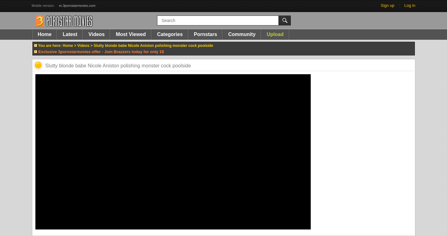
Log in (409, 5)
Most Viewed (131, 34)
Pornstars (205, 34)
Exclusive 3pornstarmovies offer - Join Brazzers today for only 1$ (101, 51)
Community (241, 34)
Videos (96, 34)
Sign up (387, 5)
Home (45, 34)
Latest (70, 34)
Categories (170, 34)
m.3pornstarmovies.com (77, 5)
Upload (275, 34)
